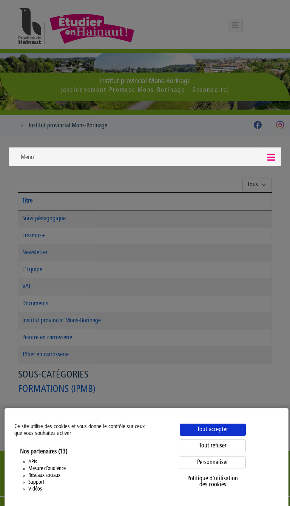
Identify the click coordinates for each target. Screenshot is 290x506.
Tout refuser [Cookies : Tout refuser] (213, 446)
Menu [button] (27, 158)
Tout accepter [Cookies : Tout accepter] (212, 430)
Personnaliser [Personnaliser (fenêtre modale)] (212, 463)
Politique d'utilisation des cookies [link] (212, 482)
